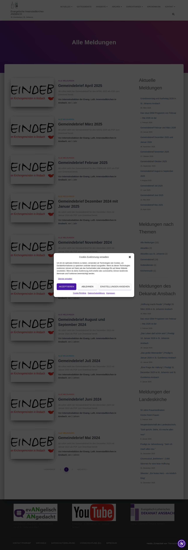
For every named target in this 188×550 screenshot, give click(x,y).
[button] (129, 265)
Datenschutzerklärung (96, 302)
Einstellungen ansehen (115, 295)
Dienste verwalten (65, 287)
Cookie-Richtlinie (79, 302)
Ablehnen (87, 295)
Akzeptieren (66, 295)
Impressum (110, 302)
